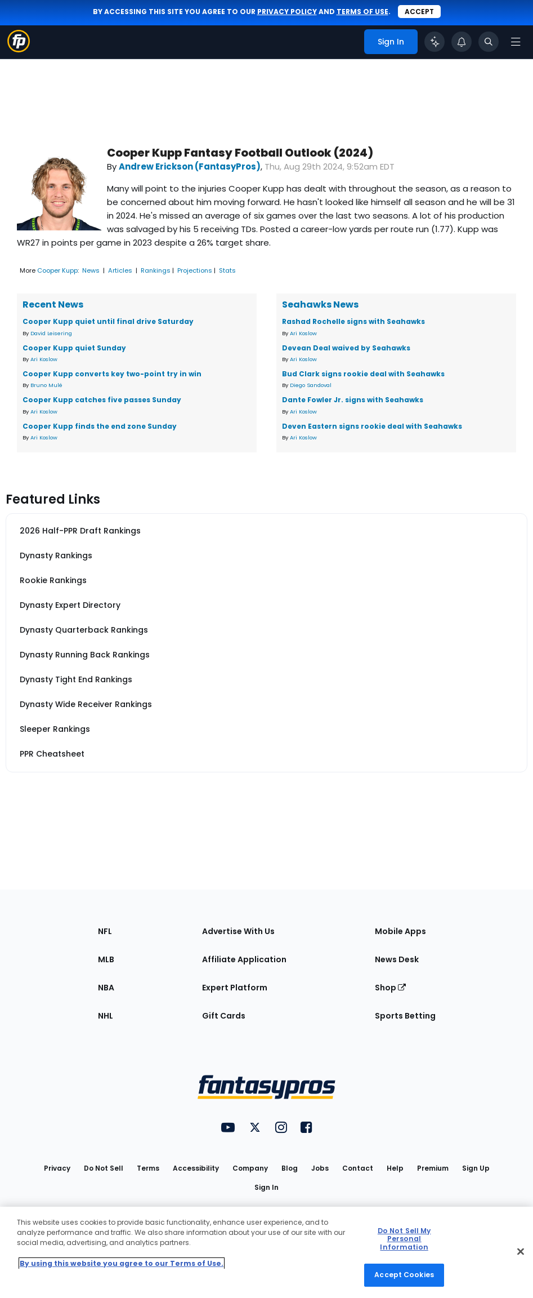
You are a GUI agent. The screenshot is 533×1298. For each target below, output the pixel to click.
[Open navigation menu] (515, 42)
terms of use (362, 11)
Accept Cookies (404, 1274)
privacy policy (287, 11)
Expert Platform (234, 987)
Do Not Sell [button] (103, 1168)
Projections (194, 270)
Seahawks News (320, 304)
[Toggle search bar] (488, 42)
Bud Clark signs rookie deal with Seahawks (363, 374)
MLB (106, 959)
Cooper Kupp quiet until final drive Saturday (108, 321)
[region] (266, 1252)
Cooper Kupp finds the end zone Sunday (100, 426)
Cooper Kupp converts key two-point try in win (112, 374)
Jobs (320, 1168)
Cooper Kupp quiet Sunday (74, 348)
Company (250, 1168)
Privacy (57, 1168)
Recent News (53, 304)
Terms (148, 1168)
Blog (289, 1168)
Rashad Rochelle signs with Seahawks (353, 321)
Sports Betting (405, 1015)
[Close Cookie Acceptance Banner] (520, 1251)
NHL (105, 1015)
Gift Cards (223, 1015)
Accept (419, 11)
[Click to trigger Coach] (434, 42)
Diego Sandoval (311, 385)
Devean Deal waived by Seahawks (346, 348)
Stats (227, 270)
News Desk (397, 959)
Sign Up (476, 1168)
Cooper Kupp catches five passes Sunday (102, 399)
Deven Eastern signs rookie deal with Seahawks (372, 426)
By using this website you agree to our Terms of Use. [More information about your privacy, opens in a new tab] (121, 1263)
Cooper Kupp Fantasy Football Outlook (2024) (240, 153)
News (91, 270)
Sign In (266, 1187)
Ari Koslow (43, 359)
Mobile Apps (400, 931)
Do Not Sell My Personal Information (404, 1239)
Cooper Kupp (57, 270)
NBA (106, 987)
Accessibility (196, 1168)
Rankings (156, 270)
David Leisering (51, 333)
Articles (120, 270)
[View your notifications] (461, 42)
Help (395, 1168)
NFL (105, 931)
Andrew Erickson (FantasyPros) (190, 166)
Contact (357, 1168)
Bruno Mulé (46, 385)
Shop (390, 987)
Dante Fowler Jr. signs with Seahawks (352, 399)
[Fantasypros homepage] (18, 49)
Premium (433, 1168)
